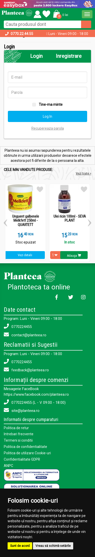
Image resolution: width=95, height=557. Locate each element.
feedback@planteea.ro (26, 369)
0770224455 (18, 326)
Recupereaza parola (47, 128)
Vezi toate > (83, 173)
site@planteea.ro (22, 410)
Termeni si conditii (18, 440)
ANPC (8, 464)
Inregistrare (69, 56)
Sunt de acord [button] (20, 546)
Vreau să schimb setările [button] (53, 546)
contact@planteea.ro (25, 334)
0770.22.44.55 (22, 34)
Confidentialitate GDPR (22, 458)
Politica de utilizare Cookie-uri (27, 452)
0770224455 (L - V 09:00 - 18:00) (35, 402)
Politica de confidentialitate (25, 446)
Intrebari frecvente (19, 434)
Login (36, 56)
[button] (59, 14)
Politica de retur (16, 428)
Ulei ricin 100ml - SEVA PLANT (69, 218)
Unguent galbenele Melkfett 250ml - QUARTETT (25, 220)
